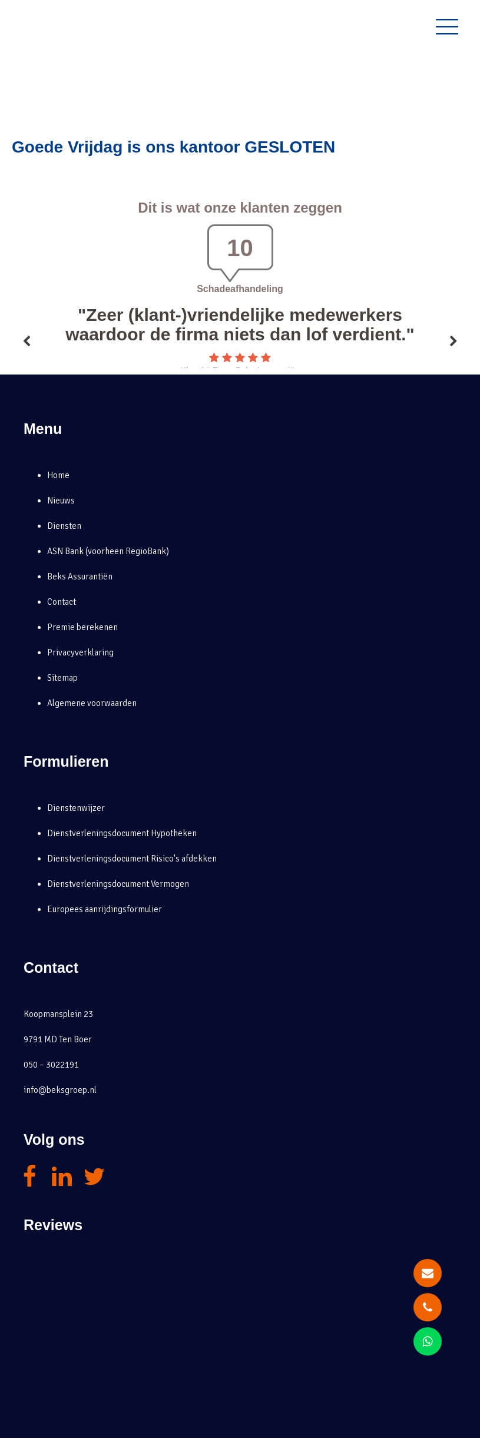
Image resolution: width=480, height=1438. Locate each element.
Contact (61, 602)
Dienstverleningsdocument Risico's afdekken (132, 858)
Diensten (64, 526)
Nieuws (61, 500)
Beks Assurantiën (79, 576)
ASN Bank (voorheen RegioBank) (108, 551)
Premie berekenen (82, 627)
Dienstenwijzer (76, 808)
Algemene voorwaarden (92, 703)
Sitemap (62, 677)
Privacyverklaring (80, 652)
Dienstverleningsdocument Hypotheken (122, 833)
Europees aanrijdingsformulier (104, 909)
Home (58, 475)
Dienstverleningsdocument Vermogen (118, 884)
